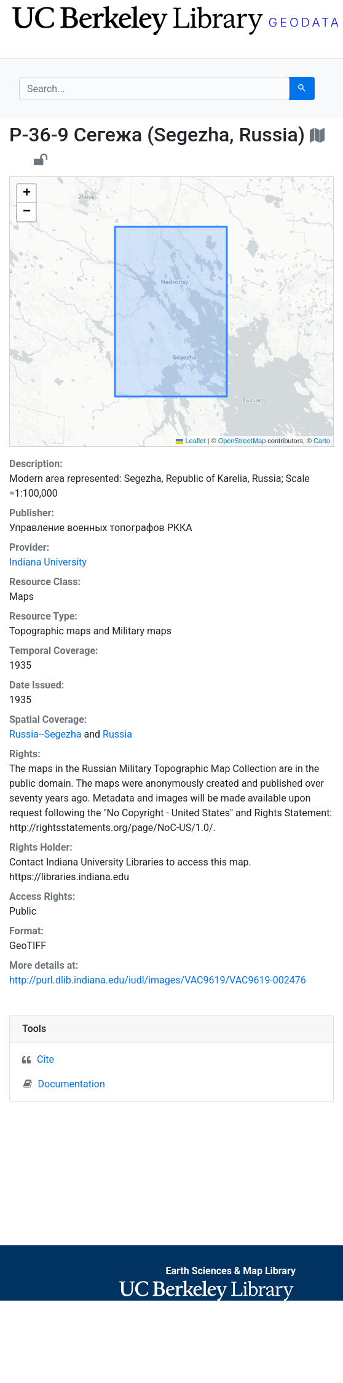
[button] (26, 193)
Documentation (64, 1084)
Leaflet (190, 440)
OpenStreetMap (242, 440)
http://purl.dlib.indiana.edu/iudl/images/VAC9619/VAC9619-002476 (157, 980)
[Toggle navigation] (27, 48)
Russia (117, 734)
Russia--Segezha (45, 734)
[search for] (154, 88)
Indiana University (48, 562)
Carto (321, 440)
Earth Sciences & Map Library (230, 1271)
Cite (45, 1059)
